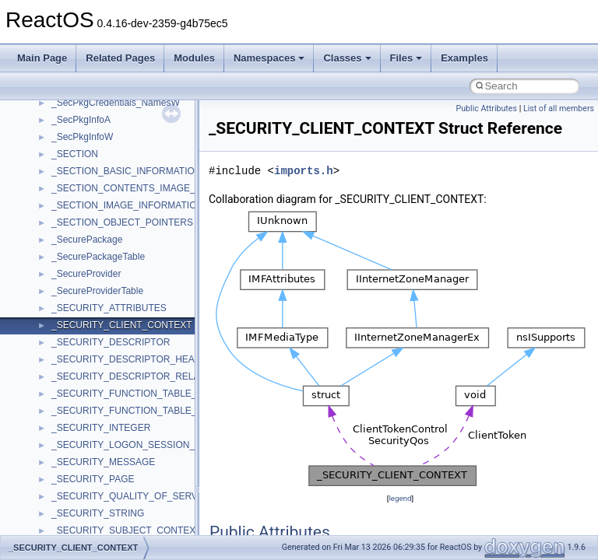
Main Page (42, 58)
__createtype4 (81, 225)
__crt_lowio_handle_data (103, 499)
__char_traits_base (91, 105)
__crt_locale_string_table (103, 465)
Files (406, 58)
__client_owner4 (85, 140)
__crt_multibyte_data (94, 516)
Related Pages (120, 58)
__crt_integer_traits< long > (108, 345)
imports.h (303, 170)
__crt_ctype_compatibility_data (115, 294)
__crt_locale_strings (93, 482)
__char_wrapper (85, 122)
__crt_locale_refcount (96, 448)
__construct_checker (94, 191)
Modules (194, 58)
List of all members (558, 108)
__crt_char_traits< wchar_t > (110, 276)
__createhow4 (80, 208)
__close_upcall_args (93, 157)
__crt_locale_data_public (103, 413)
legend (400, 498)
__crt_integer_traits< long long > (118, 362)
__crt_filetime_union (93, 311)
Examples (464, 58)
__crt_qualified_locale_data (108, 533)
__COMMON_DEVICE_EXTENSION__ (133, 174)
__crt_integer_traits (91, 328)
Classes (347, 58)
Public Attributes (486, 108)
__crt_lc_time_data (90, 379)
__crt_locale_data (88, 396)
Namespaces (269, 58)
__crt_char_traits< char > (103, 259)
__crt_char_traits (86, 242)
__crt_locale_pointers (95, 430)
